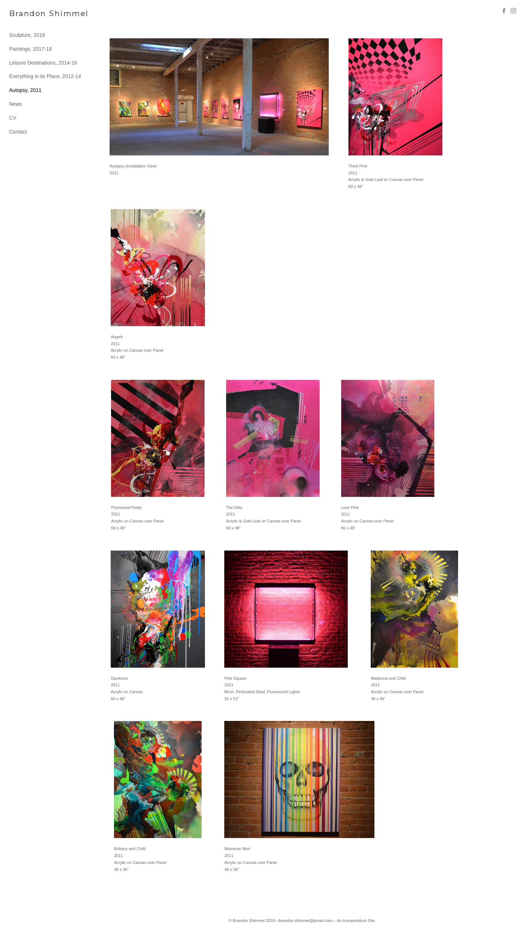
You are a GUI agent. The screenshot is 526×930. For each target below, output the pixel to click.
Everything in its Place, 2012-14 (45, 76)
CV (12, 118)
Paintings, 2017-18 (30, 49)
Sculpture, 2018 (27, 35)
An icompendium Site (356, 920)
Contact (18, 132)
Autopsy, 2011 (25, 90)
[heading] (27, 13)
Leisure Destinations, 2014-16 (43, 63)
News (15, 104)
